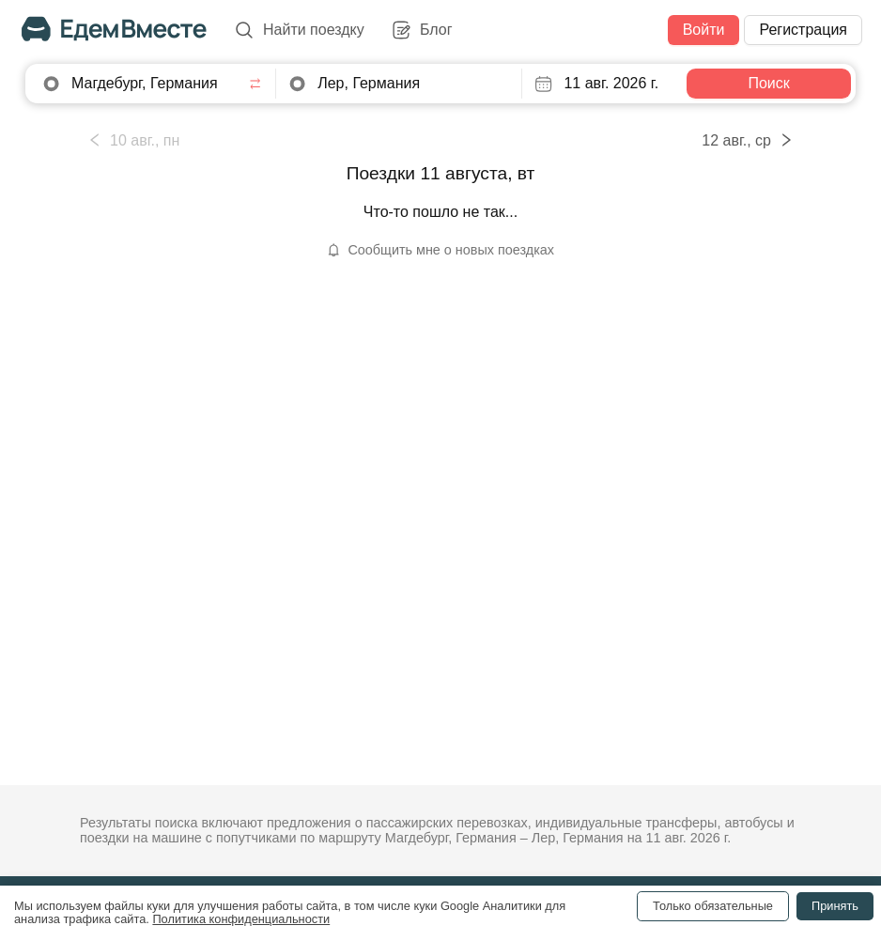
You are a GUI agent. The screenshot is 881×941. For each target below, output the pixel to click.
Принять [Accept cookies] (834, 906)
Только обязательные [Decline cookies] (713, 906)
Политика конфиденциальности (241, 919)
